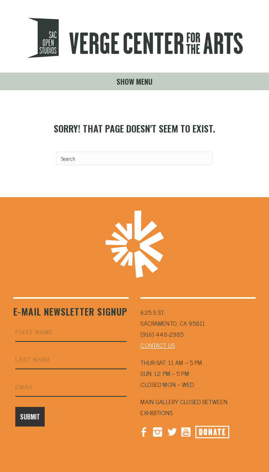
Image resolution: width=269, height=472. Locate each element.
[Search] (134, 158)
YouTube (186, 431)
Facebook (143, 431)
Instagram (158, 431)
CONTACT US (157, 345)
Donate (212, 432)
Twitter (172, 431)
